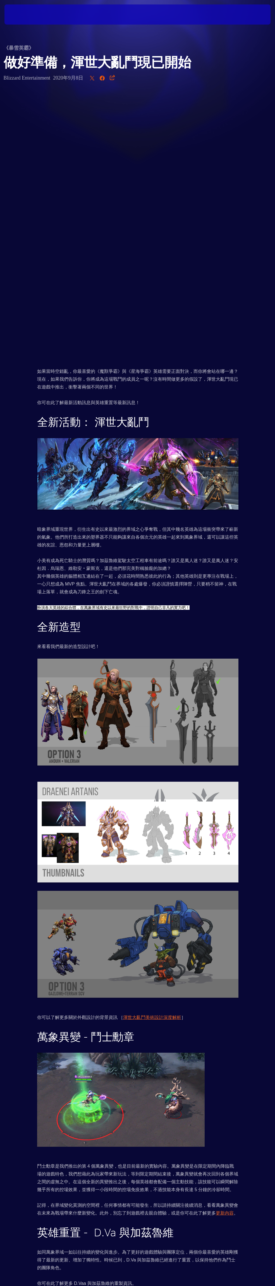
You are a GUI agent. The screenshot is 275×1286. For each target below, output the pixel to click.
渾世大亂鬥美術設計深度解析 (152, 755)
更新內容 (225, 951)
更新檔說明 (62, 1091)
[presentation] (21, 14)
